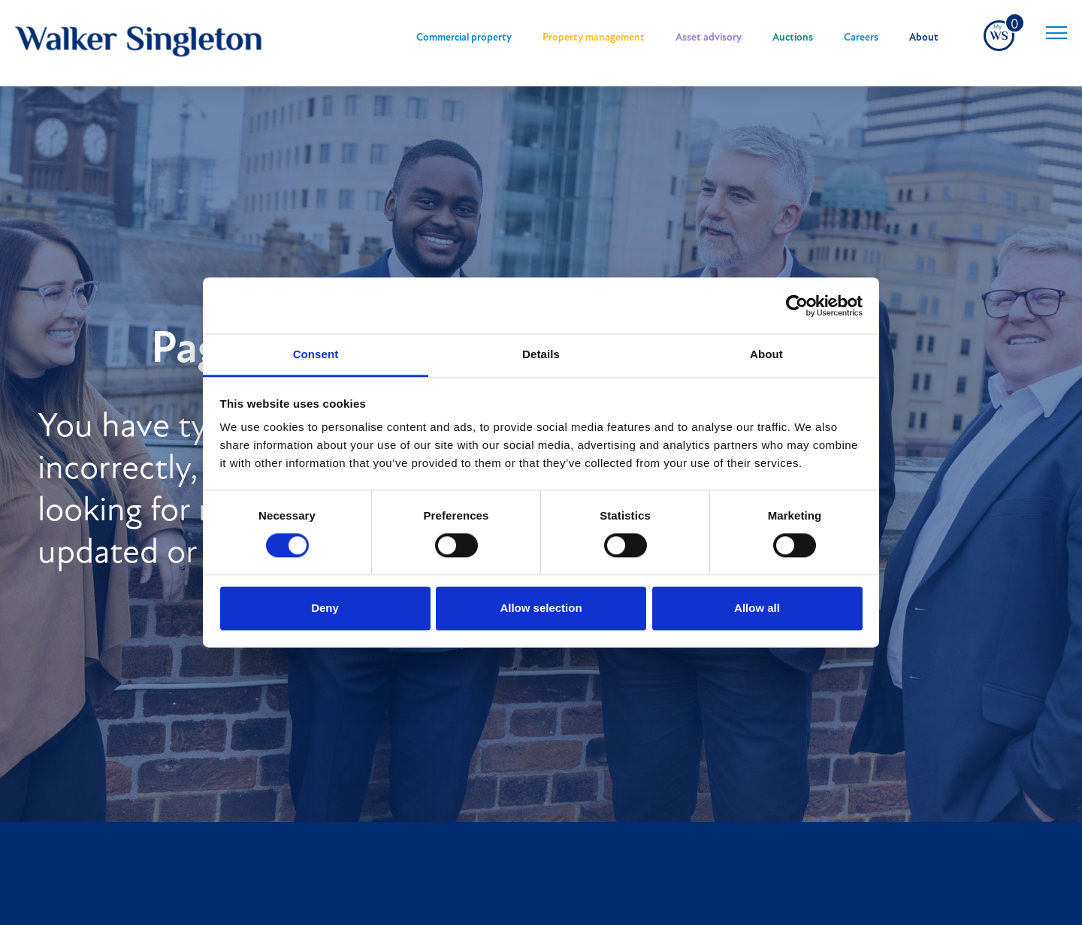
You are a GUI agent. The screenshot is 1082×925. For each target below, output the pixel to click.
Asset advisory (708, 38)
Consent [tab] (316, 354)
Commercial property (464, 38)
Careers (861, 38)
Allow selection (541, 607)
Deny (325, 607)
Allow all (757, 607)
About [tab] (766, 354)
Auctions (792, 38)
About (923, 38)
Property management (594, 38)
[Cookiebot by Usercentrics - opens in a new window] (797, 305)
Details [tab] (541, 354)
